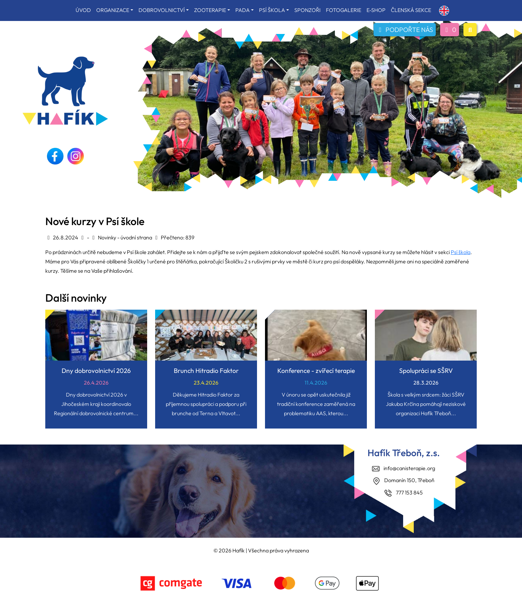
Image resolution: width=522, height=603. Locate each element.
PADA (242, 10)
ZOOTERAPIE (210, 10)
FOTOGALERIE (343, 10)
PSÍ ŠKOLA (272, 10)
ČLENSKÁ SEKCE (411, 10)
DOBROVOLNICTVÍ (161, 10)
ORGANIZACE (112, 10)
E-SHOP (376, 10)
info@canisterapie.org (409, 468)
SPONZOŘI (307, 10)
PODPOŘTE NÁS (404, 30)
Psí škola (460, 252)
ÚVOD (83, 10)
